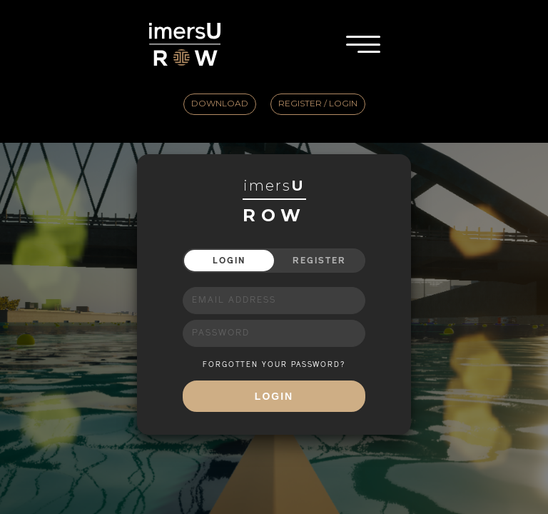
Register (319, 261)
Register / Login (317, 103)
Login (229, 261)
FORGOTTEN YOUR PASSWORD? (274, 365)
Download (219, 103)
